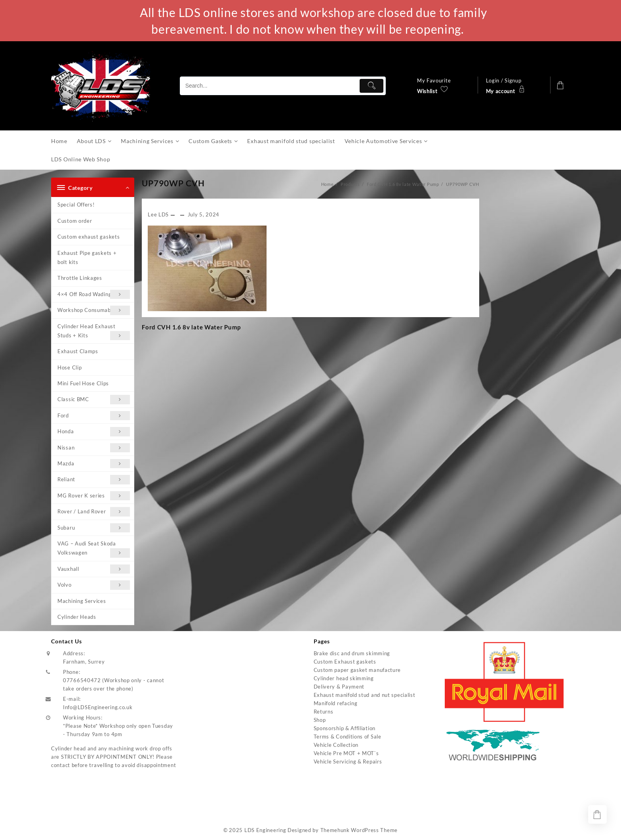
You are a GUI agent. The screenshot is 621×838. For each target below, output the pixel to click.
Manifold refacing (336, 703)
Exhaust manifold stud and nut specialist (364, 695)
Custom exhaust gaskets (88, 236)
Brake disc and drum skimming (352, 653)
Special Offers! (76, 204)
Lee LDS (158, 214)
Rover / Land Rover (93, 511)
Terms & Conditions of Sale (347, 736)
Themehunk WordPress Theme (359, 830)
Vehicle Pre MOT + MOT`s (346, 753)
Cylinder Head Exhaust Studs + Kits (93, 332)
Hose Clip (69, 367)
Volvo (93, 584)
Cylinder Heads (76, 617)
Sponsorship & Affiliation (345, 728)
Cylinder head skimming (344, 678)
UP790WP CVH (173, 183)
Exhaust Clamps (77, 351)
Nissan (93, 447)
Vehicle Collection (336, 745)
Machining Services (81, 601)
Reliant (93, 479)
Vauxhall (93, 569)
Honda (93, 431)
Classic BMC (93, 399)
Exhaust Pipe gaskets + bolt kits (86, 257)
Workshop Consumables (93, 310)
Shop (320, 720)
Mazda (93, 463)
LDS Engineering (265, 830)
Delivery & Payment (339, 686)
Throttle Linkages (79, 278)
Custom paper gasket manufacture (357, 670)
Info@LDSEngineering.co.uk (98, 707)
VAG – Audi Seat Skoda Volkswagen (93, 549)
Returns (323, 711)
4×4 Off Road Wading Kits (93, 294)
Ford (93, 415)
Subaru (93, 527)
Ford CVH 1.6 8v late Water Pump (191, 327)
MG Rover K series (93, 495)
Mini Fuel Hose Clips (83, 383)
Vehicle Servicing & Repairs (348, 761)
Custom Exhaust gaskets (345, 661)
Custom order (74, 221)
